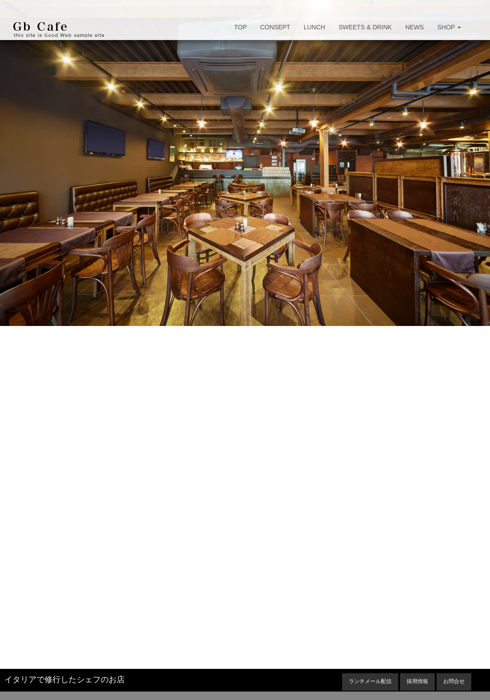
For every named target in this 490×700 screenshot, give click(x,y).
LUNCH (314, 27)
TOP (240, 27)
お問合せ (454, 681)
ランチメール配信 (370, 681)
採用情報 (417, 681)
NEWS (414, 27)
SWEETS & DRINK (365, 27)
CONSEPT (275, 27)
